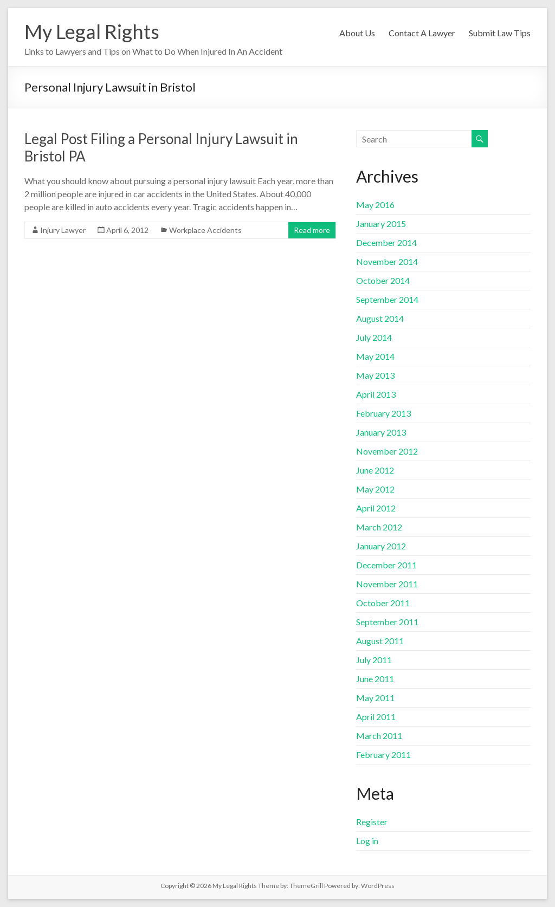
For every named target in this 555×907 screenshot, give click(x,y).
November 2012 (387, 451)
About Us (357, 33)
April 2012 (376, 508)
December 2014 (386, 242)
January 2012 (381, 546)
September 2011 (387, 622)
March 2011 (379, 735)
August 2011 (380, 641)
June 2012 (375, 470)
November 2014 (387, 261)
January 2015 (381, 223)
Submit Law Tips (500, 33)
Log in (367, 840)
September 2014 (387, 299)
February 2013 (383, 413)
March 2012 (379, 527)
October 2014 (383, 280)
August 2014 (380, 318)
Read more (312, 230)
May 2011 (375, 697)
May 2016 (375, 204)
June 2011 (375, 678)
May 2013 (375, 375)
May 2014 (375, 356)
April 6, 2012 (127, 230)
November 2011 (387, 584)
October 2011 (383, 603)
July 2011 (374, 660)
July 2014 (374, 337)
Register (372, 822)
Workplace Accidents (205, 230)
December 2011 (386, 565)
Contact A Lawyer (422, 33)
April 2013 (376, 394)
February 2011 (383, 754)
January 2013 (381, 432)
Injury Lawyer (63, 230)
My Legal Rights (91, 31)
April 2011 (376, 716)
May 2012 (375, 489)
